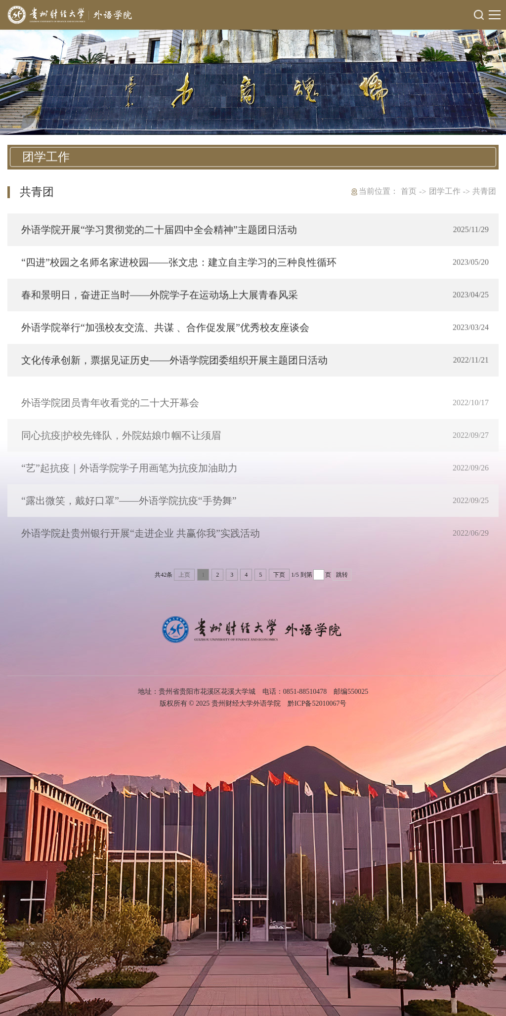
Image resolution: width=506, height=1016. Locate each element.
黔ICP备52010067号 (317, 703)
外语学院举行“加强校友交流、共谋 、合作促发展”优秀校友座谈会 (165, 328)
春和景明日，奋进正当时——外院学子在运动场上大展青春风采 (159, 296)
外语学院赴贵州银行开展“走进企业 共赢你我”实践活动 (140, 541)
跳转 (342, 574)
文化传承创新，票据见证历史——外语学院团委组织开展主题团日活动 (174, 361)
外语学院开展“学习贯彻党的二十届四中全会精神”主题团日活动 (159, 230)
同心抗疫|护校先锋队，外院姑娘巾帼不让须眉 (121, 443)
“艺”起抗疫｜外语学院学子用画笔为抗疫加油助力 (129, 475)
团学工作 (445, 191)
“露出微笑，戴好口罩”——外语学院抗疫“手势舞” (129, 508)
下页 (279, 574)
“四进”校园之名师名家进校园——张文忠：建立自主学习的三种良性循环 (179, 263)
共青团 (484, 191)
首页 (409, 191)
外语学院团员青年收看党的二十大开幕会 (110, 410)
